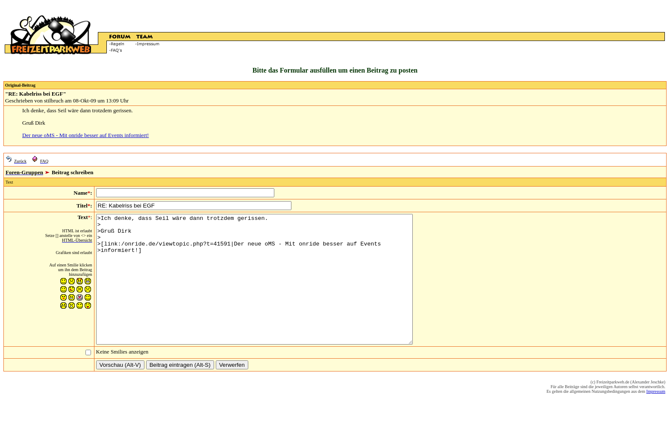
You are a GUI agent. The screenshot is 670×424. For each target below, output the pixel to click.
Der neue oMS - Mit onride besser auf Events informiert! (85, 135)
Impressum (655, 417)
